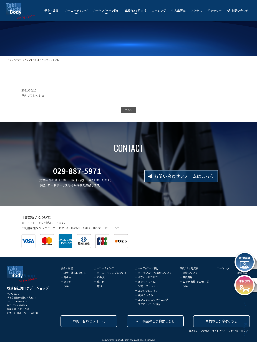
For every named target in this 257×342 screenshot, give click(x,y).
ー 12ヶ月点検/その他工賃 (194, 281)
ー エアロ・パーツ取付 (148, 304)
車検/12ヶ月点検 (135, 10)
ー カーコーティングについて (110, 272)
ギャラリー (214, 10)
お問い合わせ (238, 10)
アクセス (196, 10)
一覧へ (128, 109)
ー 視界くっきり (144, 295)
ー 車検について (189, 272)
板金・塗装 (51, 10)
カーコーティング (76, 10)
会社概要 (193, 330)
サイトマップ (218, 330)
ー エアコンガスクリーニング (151, 299)
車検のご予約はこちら (221, 321)
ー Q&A (65, 286)
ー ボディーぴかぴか (146, 277)
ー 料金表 (66, 277)
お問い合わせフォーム (89, 321)
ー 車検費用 (186, 277)
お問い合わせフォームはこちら (181, 176)
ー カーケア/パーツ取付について (153, 272)
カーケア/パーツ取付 (106, 10)
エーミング (159, 10)
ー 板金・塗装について (73, 272)
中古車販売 (178, 10)
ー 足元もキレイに (145, 281)
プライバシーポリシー (239, 330)
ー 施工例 (66, 281)
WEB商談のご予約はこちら (155, 321)
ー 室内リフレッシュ (146, 286)
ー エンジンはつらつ (146, 290)
